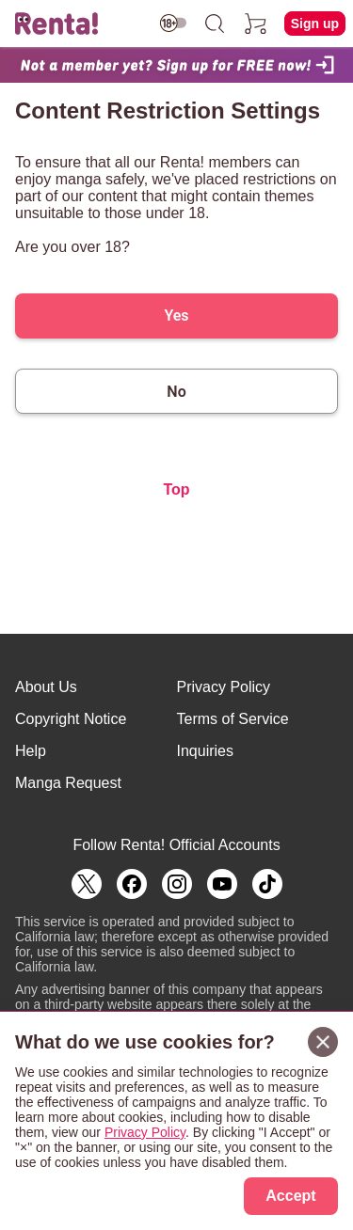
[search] (214, 23)
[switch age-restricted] (173, 23)
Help (30, 751)
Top (176, 489)
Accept (290, 1196)
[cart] (256, 23)
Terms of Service (233, 719)
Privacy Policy (224, 687)
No (176, 392)
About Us (46, 687)
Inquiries (205, 751)
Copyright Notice (70, 719)
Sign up (315, 23)
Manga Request (68, 783)
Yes (176, 315)
